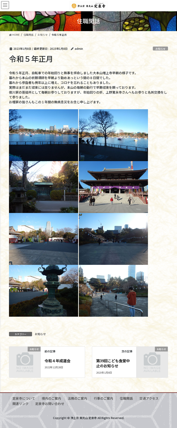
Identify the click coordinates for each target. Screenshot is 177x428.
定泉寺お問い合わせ (49, 403)
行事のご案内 (103, 398)
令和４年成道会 (57, 360)
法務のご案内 (77, 398)
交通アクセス (149, 398)
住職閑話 (126, 398)
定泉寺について (23, 398)
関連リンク (20, 403)
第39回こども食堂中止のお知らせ (113, 363)
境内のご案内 (51, 398)
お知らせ (160, 48)
